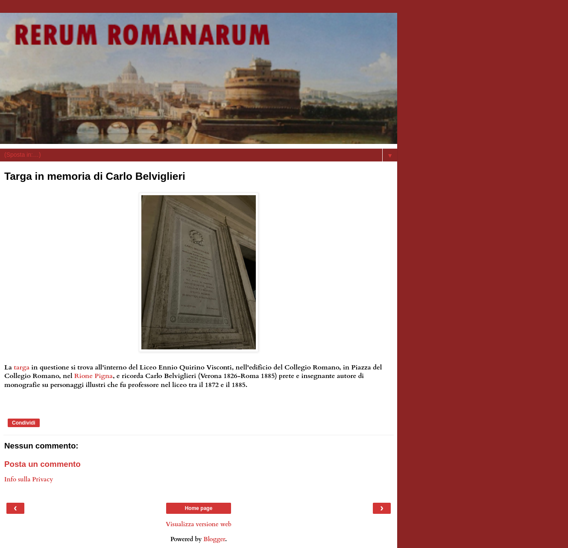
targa (21, 367)
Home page (199, 508)
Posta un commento (42, 464)
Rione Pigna (93, 376)
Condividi (23, 423)
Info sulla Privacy (28, 479)
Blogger (214, 539)
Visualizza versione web (198, 524)
